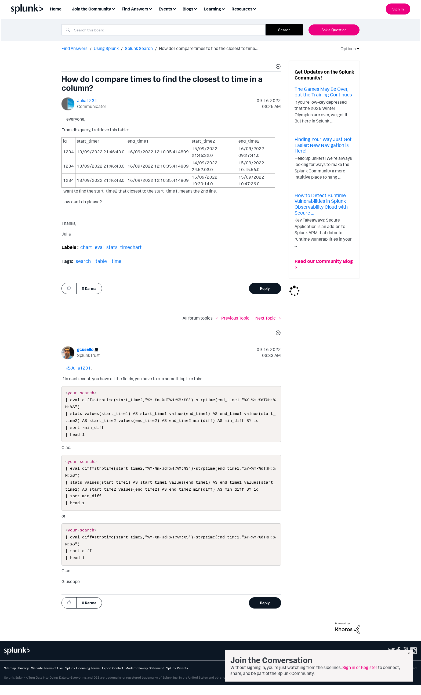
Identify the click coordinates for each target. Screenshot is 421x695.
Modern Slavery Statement (144, 678)
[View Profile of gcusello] (85, 349)
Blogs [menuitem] (188, 9)
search (83, 261)
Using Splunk (106, 48)
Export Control (112, 678)
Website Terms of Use (47, 678)
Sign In (398, 9)
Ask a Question (334, 29)
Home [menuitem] (55, 9)
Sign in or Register (359, 667)
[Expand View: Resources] (254, 8)
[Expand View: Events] (174, 8)
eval (99, 247)
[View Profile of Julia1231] (87, 100)
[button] (277, 67)
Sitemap (10, 678)
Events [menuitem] (165, 9)
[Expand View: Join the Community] (113, 8)
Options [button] (346, 48)
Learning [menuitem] (212, 9)
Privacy (23, 678)
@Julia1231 (78, 368)
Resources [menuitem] (241, 9)
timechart (131, 247)
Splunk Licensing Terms (82, 678)
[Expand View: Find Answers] (150, 8)
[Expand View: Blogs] (195, 8)
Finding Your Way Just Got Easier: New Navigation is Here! (323, 145)
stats (112, 247)
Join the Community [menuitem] (91, 9)
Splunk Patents (177, 678)
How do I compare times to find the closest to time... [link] (208, 48)
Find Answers (74, 48)
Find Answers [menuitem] (135, 9)
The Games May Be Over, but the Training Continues (323, 92)
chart (86, 247)
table (101, 261)
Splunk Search (139, 48)
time (116, 261)
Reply (265, 288)
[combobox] (163, 29)
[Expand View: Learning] (223, 8)
